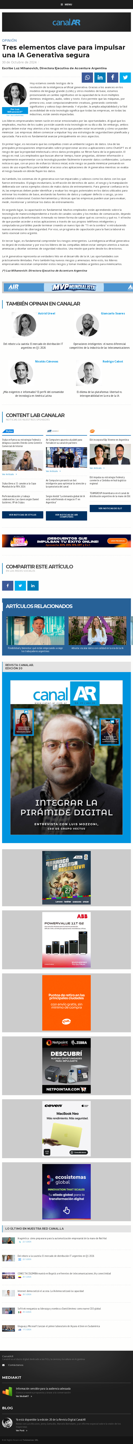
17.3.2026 (27, 1329)
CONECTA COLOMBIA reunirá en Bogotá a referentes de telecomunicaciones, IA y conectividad (64, 1273)
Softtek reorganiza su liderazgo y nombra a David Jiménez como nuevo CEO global (59, 1308)
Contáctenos (15, 1365)
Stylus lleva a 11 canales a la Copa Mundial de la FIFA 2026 (19, 485)
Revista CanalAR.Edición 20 (19, 666)
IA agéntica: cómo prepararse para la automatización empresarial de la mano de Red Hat (62, 1238)
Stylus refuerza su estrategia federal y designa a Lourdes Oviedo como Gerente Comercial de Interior (22, 443)
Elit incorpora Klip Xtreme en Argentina (109, 439)
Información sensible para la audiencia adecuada (43, 1388)
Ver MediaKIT (24, 1396)
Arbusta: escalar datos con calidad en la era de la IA (97, 648)
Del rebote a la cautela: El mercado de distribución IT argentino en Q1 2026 (56, 1256)
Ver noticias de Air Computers (66, 515)
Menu (66, 4)
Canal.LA (56, 1228)
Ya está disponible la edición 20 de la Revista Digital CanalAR (51, 1419)
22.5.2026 (27, 1241)
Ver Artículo (9, 474)
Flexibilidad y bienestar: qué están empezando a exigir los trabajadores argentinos (35, 649)
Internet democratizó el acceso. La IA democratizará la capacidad (51, 1291)
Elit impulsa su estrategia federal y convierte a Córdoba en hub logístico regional (108, 480)
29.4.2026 (27, 1312)
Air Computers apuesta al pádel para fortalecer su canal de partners (64, 441)
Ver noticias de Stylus (22, 514)
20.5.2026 (27, 1276)
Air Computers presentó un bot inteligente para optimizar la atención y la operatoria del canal (66, 483)
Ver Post (22, 1431)
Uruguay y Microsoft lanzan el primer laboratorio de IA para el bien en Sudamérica (59, 1326)
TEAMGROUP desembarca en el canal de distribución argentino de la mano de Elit (110, 494)
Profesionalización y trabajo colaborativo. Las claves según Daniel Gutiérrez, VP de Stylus (20, 499)
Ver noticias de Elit (110, 508)
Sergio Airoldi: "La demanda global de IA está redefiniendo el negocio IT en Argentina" (65, 499)
